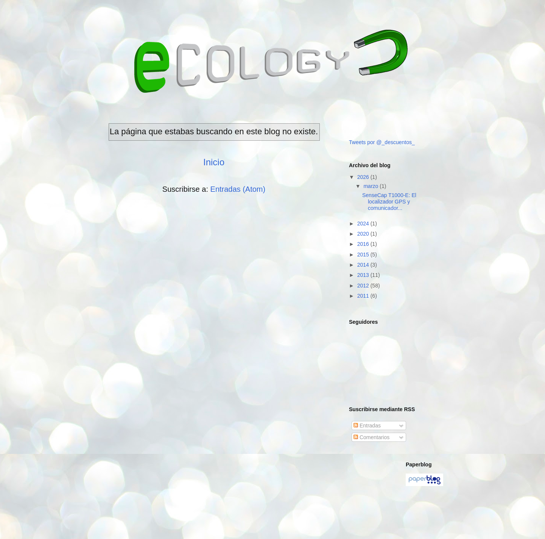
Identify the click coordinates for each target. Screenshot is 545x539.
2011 (364, 296)
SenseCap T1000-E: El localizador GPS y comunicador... (389, 201)
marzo (371, 186)
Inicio (213, 162)
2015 (364, 255)
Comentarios (371, 437)
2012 (364, 286)
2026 (364, 177)
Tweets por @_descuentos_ (382, 142)
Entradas (367, 426)
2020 (364, 234)
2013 (364, 275)
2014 (364, 265)
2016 (364, 244)
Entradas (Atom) (238, 189)
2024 (364, 224)
